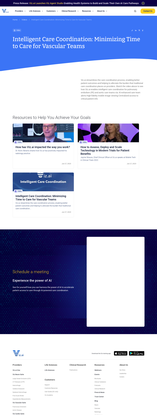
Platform (97, 375)
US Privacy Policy (34, 396)
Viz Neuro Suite (18, 331)
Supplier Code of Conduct (122, 396)
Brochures (98, 335)
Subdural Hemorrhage (19, 349)
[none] (143, 3)
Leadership (123, 330)
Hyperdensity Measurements (21, 355)
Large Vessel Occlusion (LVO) (22, 335)
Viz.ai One (16, 327)
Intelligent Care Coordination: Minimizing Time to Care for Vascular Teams (61, 20)
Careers (122, 333)
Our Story (122, 326)
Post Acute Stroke (18, 352)
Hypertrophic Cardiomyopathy (22, 374)
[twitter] (132, 30)
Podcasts (97, 342)
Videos (24, 20)
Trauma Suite (18, 386)
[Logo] (7, 11)
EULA (110, 396)
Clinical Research (100, 345)
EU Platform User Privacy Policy (52, 396)
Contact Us (147, 11)
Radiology (98, 368)
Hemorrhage (16, 342)
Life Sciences (49, 327)
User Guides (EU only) (51, 348)
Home (15, 20)
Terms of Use (35, 398)
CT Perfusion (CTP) (19, 338)
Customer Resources (51, 345)
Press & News (99, 349)
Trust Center (99, 353)
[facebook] (142, 30)
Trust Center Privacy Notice (98, 396)
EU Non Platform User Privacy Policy (75, 396)
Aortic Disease (17, 367)
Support (47, 341)
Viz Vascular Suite (19, 359)
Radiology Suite (18, 381)
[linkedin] (135, 30)
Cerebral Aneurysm (19, 345)
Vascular (97, 365)
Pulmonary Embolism (19, 363)
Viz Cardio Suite (18, 370)
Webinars (98, 327)
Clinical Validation (100, 338)
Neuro (96, 361)
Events (97, 331)
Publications (73, 326)
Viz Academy (49, 351)
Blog (96, 357)
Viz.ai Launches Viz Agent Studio (46, 3)
